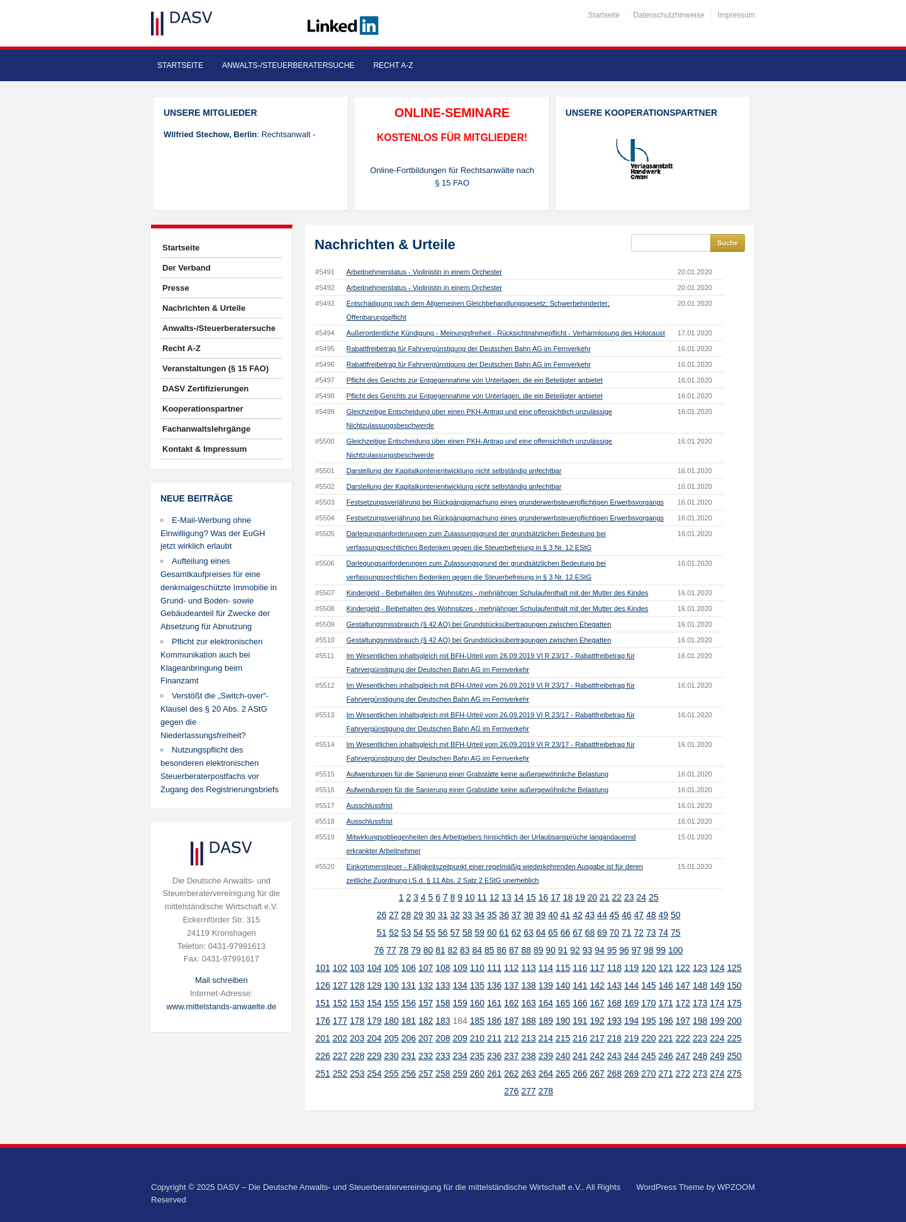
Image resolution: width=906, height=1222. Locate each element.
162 (511, 1003)
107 (425, 968)
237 (511, 1056)
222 (683, 1038)
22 (617, 897)
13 (506, 897)
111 (494, 968)
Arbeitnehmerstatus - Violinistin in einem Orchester (424, 272)
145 (648, 985)
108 (442, 968)
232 (425, 1056)
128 (357, 985)
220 (648, 1038)
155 (391, 1003)
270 (648, 1073)
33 (467, 915)
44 (602, 915)
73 (651, 933)
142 (597, 985)
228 (357, 1056)
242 (597, 1056)
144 (631, 985)
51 (382, 933)
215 (563, 1038)
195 (648, 1021)
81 (440, 950)
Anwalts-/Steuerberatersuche (288, 65)
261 (494, 1073)
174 (717, 1003)
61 (504, 933)
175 (734, 1003)
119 (631, 968)
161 (494, 1003)
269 (631, 1073)
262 (511, 1073)
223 (700, 1038)
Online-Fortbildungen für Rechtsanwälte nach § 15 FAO (452, 176)
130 (391, 985)
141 (580, 985)
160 (477, 1003)
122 (683, 968)
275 (734, 1073)
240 (563, 1056)
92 (575, 950)
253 (357, 1073)
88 (526, 950)
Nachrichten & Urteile (203, 308)
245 (648, 1056)
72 (639, 933)
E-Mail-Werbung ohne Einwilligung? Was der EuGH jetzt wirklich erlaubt (212, 533)
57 (455, 933)
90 (550, 950)
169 (631, 1003)
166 (580, 1003)
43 (590, 915)
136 (494, 985)
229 (374, 1056)
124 (717, 968)
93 (588, 950)
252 (340, 1073)
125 (734, 968)
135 (477, 985)
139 (546, 985)
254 (374, 1073)
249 (717, 1056)
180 (391, 1021)
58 (467, 933)
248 (700, 1056)
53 (406, 933)
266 (580, 1073)
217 (597, 1038)
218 (614, 1038)
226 (322, 1056)
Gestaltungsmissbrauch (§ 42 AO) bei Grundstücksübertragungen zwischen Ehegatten (479, 624)
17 (556, 897)
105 (391, 968)
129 (374, 985)
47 (639, 915)
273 (700, 1073)
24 (641, 897)
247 (683, 1056)
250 (734, 1056)
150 (734, 985)
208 (442, 1038)
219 (631, 1038)
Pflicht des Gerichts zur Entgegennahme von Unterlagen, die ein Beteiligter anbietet (475, 380)
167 (597, 1003)
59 (479, 933)
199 (717, 1021)
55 (431, 933)
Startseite (604, 15)
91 (563, 950)
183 (442, 1021)
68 (590, 933)
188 (528, 1021)
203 (357, 1038)
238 (528, 1056)
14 (519, 897)
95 (612, 950)
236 (494, 1056)
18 (568, 897)
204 (374, 1038)
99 (661, 950)
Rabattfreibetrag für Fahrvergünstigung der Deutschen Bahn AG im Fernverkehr (469, 348)
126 (322, 985)
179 (374, 1021)
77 (391, 950)
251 (322, 1073)
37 (517, 915)
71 (627, 933)
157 (425, 1003)
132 (425, 985)
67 (578, 933)
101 (322, 968)
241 (580, 1056)
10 (470, 897)
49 (663, 915)
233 (442, 1056)
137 (511, 985)
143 (614, 985)
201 (322, 1038)
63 (528, 933)
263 (528, 1073)
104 (374, 968)
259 (459, 1073)
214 (546, 1038)
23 (629, 897)
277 (528, 1091)
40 (553, 915)
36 (504, 915)
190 (563, 1021)
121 (665, 968)
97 (637, 950)
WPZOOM (736, 1187)
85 (489, 950)
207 (425, 1038)
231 (408, 1056)
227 (340, 1056)
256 (408, 1073)
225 (734, 1038)
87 (514, 950)
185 (477, 1021)
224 (717, 1038)
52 (394, 933)
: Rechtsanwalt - (239, 134)
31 (443, 915)
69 (602, 933)
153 (357, 1003)
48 (651, 915)
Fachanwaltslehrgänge (206, 429)
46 (627, 915)
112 (511, 968)
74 (663, 933)
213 (528, 1038)
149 (717, 985)
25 (654, 897)
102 (340, 968)
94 (600, 950)
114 (546, 968)
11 (482, 897)
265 (563, 1073)
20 (593, 897)
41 (566, 915)
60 (492, 933)
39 (541, 915)
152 (340, 1003)
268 (614, 1073)
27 (394, 915)
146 (665, 985)
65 (553, 933)
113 (528, 968)
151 (322, 1003)
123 (700, 968)
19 (580, 897)
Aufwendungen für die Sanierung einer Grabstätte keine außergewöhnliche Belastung (477, 774)
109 (459, 968)
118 (614, 968)
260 (477, 1073)
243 (614, 1056)
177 (340, 1021)
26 (382, 915)
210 (477, 1038)
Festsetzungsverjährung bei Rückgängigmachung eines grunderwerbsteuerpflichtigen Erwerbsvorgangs (505, 502)
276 (511, 1091)
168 (614, 1003)
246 (665, 1056)
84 (478, 950)
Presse (175, 288)
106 (408, 968)
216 (580, 1038)
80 (428, 950)
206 (408, 1038)
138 (528, 985)
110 (477, 968)
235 (477, 1056)
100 (675, 950)
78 (404, 950)
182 (425, 1021)
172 (683, 1003)
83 (465, 950)
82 (453, 950)
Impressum (736, 15)
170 (648, 1003)
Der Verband (186, 267)
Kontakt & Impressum (204, 449)
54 (418, 933)
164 (546, 1003)
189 (546, 1021)
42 (578, 915)
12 (494, 897)
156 (408, 1003)
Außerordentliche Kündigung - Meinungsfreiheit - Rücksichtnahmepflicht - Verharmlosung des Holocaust (506, 333)
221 (665, 1038)
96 (624, 950)
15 (531, 897)
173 (700, 1003)
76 (379, 950)
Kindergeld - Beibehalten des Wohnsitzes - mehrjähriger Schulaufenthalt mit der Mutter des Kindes (498, 593)
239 (546, 1056)
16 (544, 897)
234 (459, 1056)
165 (563, 1003)
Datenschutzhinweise (668, 15)
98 (649, 950)
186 (494, 1021)
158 (442, 1003)
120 (648, 968)
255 (391, 1073)
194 (631, 1021)
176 (322, 1021)
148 (700, 985)
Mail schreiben (221, 980)
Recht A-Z (393, 65)
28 (406, 915)
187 (511, 1021)
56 (443, 933)
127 (340, 985)
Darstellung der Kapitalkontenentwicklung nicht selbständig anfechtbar (454, 470)
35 (492, 915)
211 (494, 1038)
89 (539, 950)
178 (357, 1021)
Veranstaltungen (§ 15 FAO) (215, 368)
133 (442, 985)
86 (501, 950)
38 (528, 915)
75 (676, 933)
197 (683, 1021)
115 (563, 968)
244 (631, 1056)
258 (442, 1073)
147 (683, 985)
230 (391, 1056)
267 (597, 1073)
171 (665, 1003)
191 (580, 1021)
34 (479, 915)
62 (517, 933)
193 (614, 1021)
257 (425, 1073)
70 (615, 933)
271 (665, 1073)
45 (615, 915)
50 (676, 915)
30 (431, 915)
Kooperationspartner (202, 408)
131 (408, 985)
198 (700, 1021)
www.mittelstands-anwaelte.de (221, 1006)
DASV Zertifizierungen (205, 388)
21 (605, 897)
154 (374, 1003)
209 (459, 1038)
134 (459, 985)
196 (665, 1021)
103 (357, 968)
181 (408, 1021)
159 (459, 1003)
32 (455, 915)
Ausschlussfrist (370, 805)
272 (683, 1073)
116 (580, 968)
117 (597, 968)
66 (566, 933)
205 (391, 1038)
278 (546, 1091)
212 (511, 1038)
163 (528, 1003)
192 (597, 1021)
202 (340, 1038)
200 (734, 1021)
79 (416, 950)
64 (541, 933)
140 (563, 985)
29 (418, 915)
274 (717, 1073)
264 (546, 1073)
